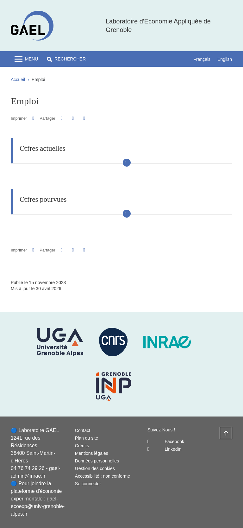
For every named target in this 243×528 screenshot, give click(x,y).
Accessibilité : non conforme (102, 476)
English (224, 59)
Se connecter (88, 483)
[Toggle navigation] (26, 59)
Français (201, 59)
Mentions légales (91, 453)
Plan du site (86, 438)
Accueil (18, 79)
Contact (82, 430)
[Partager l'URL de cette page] (84, 118)
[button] (66, 59)
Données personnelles (97, 460)
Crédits (82, 445)
